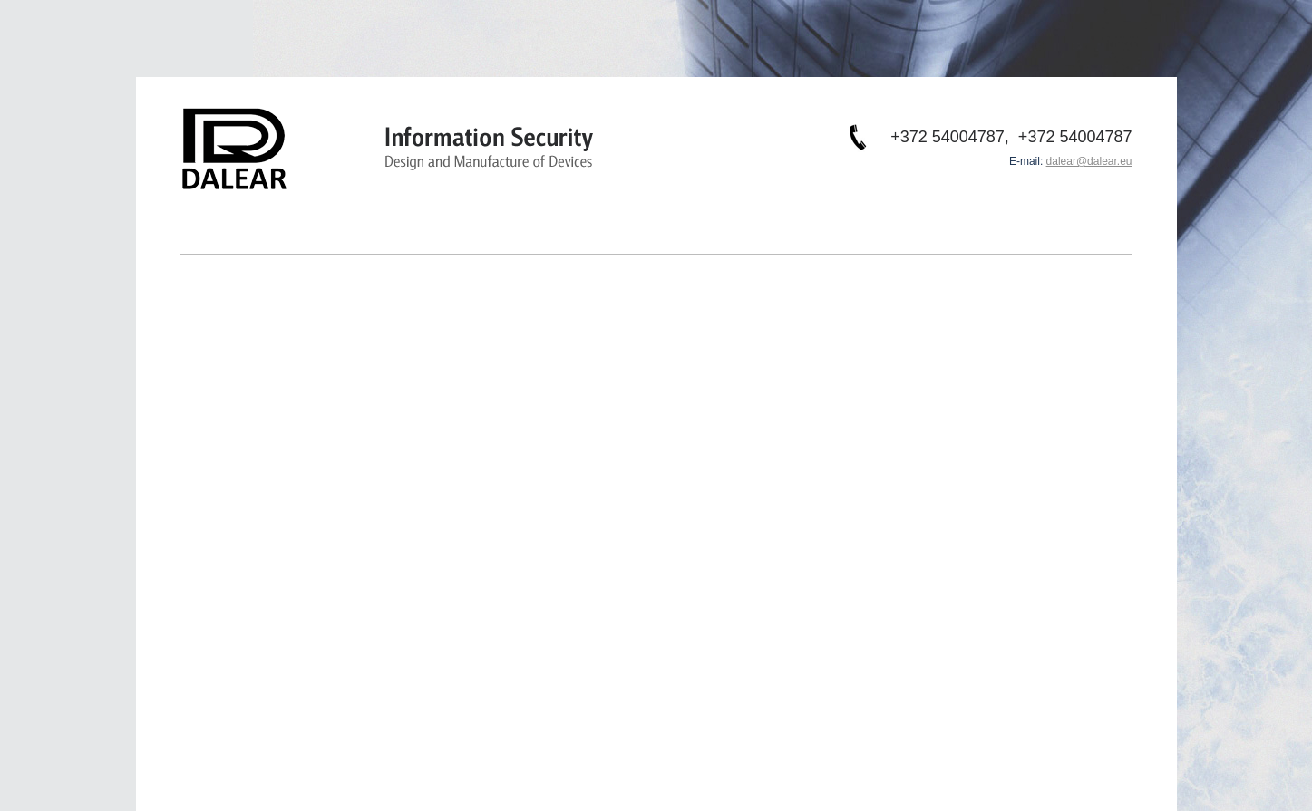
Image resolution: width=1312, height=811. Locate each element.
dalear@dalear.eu (1089, 161)
